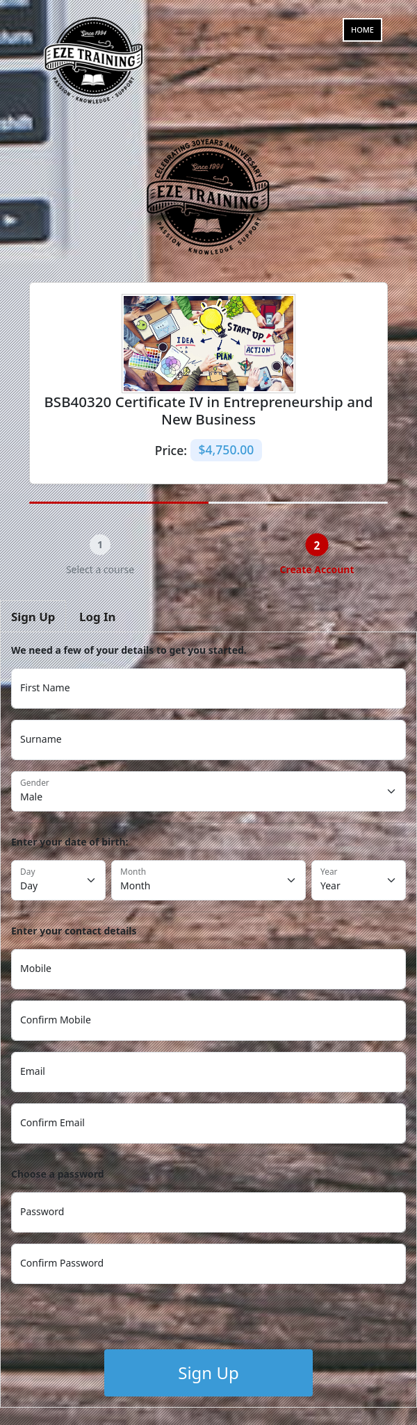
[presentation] (116, 1322)
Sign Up (208, 1372)
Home (362, 29)
